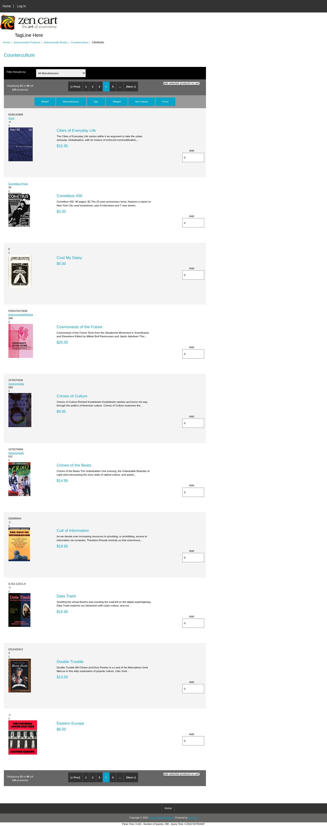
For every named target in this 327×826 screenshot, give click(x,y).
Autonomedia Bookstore (161, 817)
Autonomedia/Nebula (20, 314)
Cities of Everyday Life (76, 130)
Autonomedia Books (55, 42)
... (120, 86)
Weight (117, 101)
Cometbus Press (18, 183)
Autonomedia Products (27, 42)
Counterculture (79, 42)
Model (45, 101)
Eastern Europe (70, 723)
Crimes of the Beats (74, 465)
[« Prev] (75, 86)
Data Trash (66, 596)
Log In (21, 6)
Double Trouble (70, 661)
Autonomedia (16, 383)
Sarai (11, 118)
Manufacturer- (71, 101)
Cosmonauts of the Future (79, 327)
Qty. (96, 101)
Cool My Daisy (69, 257)
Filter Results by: (16, 71)
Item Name (141, 101)
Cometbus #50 (69, 195)
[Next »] (131, 86)
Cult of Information (73, 530)
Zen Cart (193, 817)
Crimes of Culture (72, 396)
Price (165, 101)
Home (6, 6)
